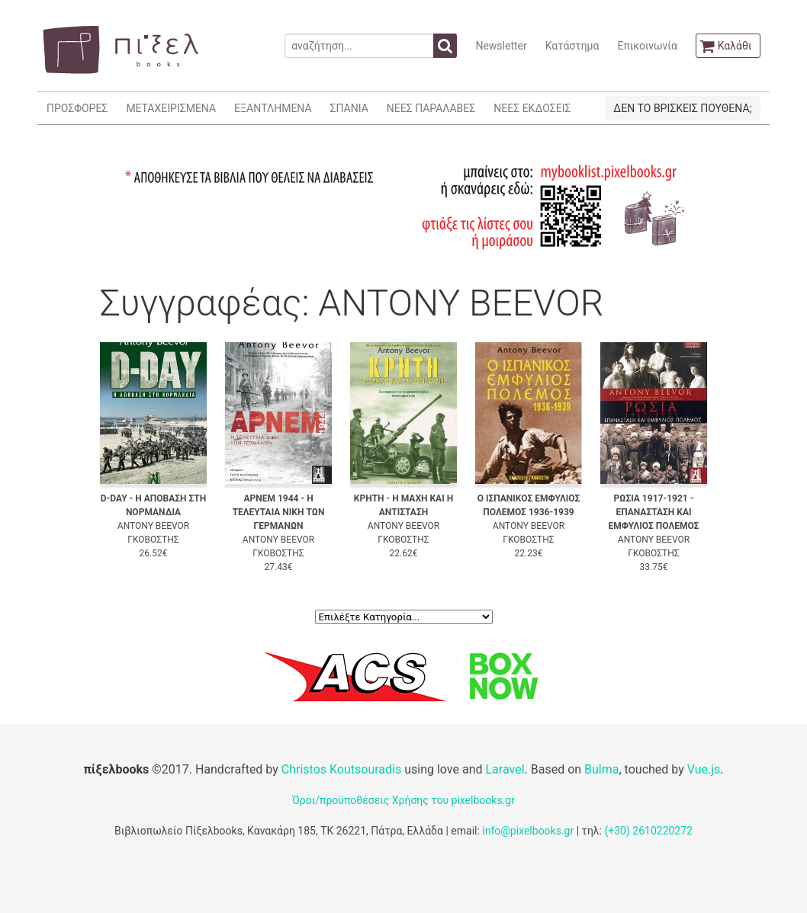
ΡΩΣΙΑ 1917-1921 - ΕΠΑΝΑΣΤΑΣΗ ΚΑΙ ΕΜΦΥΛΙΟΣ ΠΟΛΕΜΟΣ (654, 512)
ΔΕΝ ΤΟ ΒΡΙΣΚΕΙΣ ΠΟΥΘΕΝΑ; (682, 108)
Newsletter (500, 46)
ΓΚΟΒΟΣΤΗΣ (152, 539)
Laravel (504, 769)
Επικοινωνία (647, 46)
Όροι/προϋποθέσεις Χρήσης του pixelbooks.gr (403, 800)
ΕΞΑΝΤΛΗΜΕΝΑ (272, 108)
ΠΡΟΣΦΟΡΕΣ (77, 108)
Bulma (601, 769)
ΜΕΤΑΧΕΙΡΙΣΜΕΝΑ (171, 108)
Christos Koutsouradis (341, 769)
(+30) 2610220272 (648, 831)
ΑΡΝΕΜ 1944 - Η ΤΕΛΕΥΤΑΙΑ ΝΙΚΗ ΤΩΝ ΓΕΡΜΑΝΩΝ (279, 512)
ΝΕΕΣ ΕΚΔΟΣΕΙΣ (532, 108)
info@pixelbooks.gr (528, 831)
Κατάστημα (572, 46)
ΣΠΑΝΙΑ (349, 108)
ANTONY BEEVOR (153, 526)
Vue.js (704, 769)
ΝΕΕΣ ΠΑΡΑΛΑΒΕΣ (431, 108)
